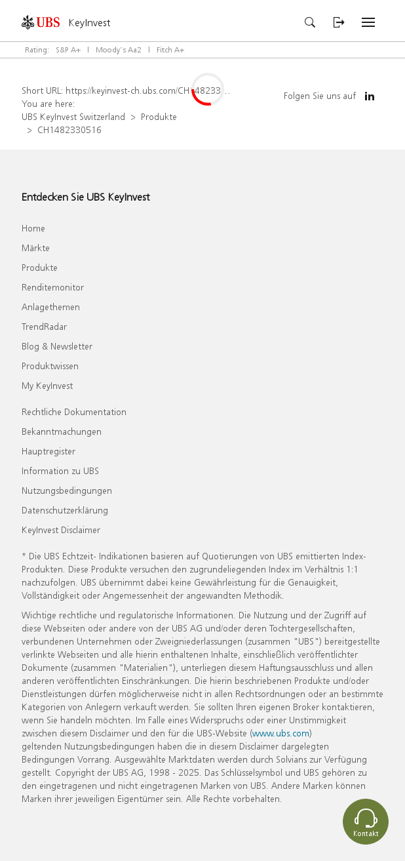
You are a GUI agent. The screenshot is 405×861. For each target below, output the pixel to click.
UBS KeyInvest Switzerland (73, 116)
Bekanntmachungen (62, 431)
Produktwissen (50, 365)
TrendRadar (44, 326)
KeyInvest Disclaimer (61, 529)
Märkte (36, 247)
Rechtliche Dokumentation (74, 411)
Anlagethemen (51, 306)
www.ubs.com (280, 733)
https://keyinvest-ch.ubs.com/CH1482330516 (154, 90)
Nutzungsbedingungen (67, 490)
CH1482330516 (69, 129)
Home (33, 228)
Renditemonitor (53, 287)
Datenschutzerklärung (65, 510)
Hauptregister (48, 451)
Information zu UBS (60, 470)
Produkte (159, 116)
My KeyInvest (47, 385)
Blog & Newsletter (57, 346)
